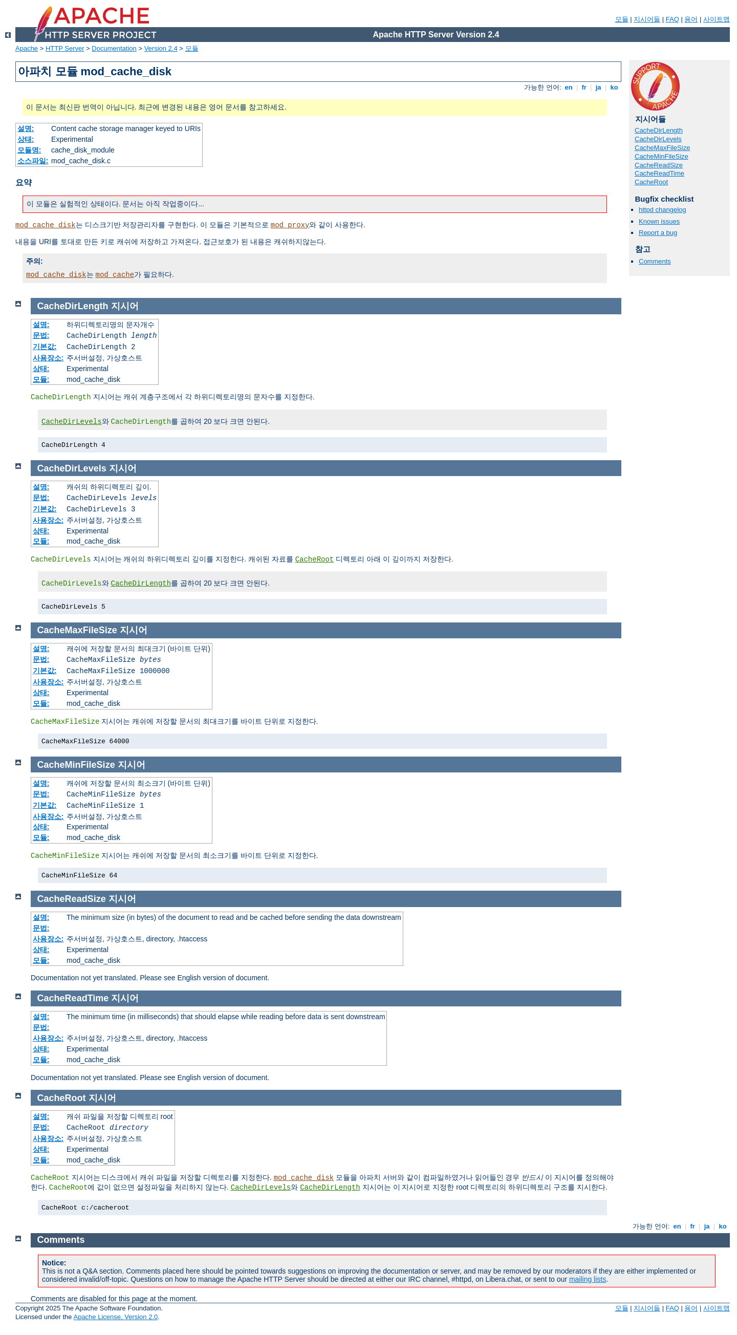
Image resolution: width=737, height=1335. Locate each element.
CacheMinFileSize (661, 156)
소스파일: (33, 161)
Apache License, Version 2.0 (115, 1317)
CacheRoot (651, 182)
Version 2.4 (161, 48)
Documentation (114, 48)
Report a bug (658, 232)
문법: (41, 335)
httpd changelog (662, 209)
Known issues (659, 221)
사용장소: (48, 358)
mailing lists (587, 1279)
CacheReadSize (659, 165)
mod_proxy (290, 225)
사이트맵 (716, 19)
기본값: (45, 346)
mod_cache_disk (45, 225)
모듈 (621, 19)
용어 (691, 19)
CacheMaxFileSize (662, 148)
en (568, 87)
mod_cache (115, 275)
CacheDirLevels (658, 139)
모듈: (41, 379)
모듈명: (29, 150)
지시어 (125, 306)
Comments (655, 261)
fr (584, 87)
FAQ (672, 19)
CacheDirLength (659, 130)
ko (614, 87)
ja (598, 87)
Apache (26, 48)
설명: (25, 128)
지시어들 (647, 19)
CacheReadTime (659, 173)
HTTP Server (65, 48)
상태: (25, 139)
